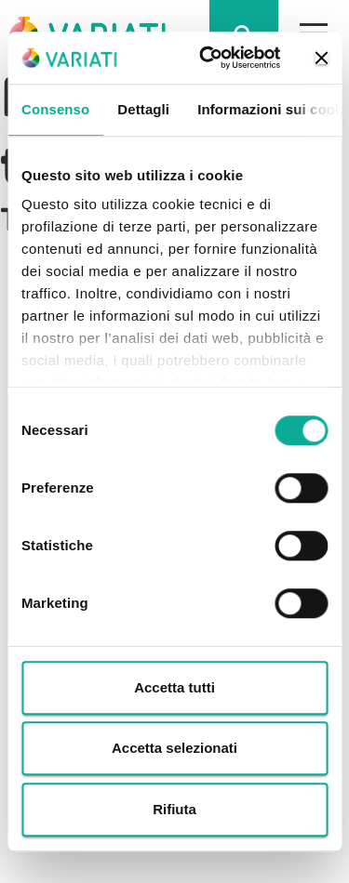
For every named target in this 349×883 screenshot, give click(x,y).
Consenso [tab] (55, 109)
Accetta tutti (174, 687)
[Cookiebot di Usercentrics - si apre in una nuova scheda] (208, 58)
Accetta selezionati (174, 748)
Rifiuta (174, 809)
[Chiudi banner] (321, 57)
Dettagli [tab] (143, 109)
